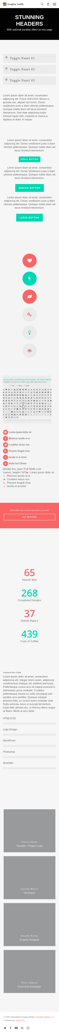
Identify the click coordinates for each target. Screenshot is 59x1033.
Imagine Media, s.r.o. (46, 1017)
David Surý (20, 1020)
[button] (54, 4)
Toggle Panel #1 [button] (20, 58)
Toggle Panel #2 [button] (20, 69)
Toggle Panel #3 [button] (20, 80)
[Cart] (48, 4)
